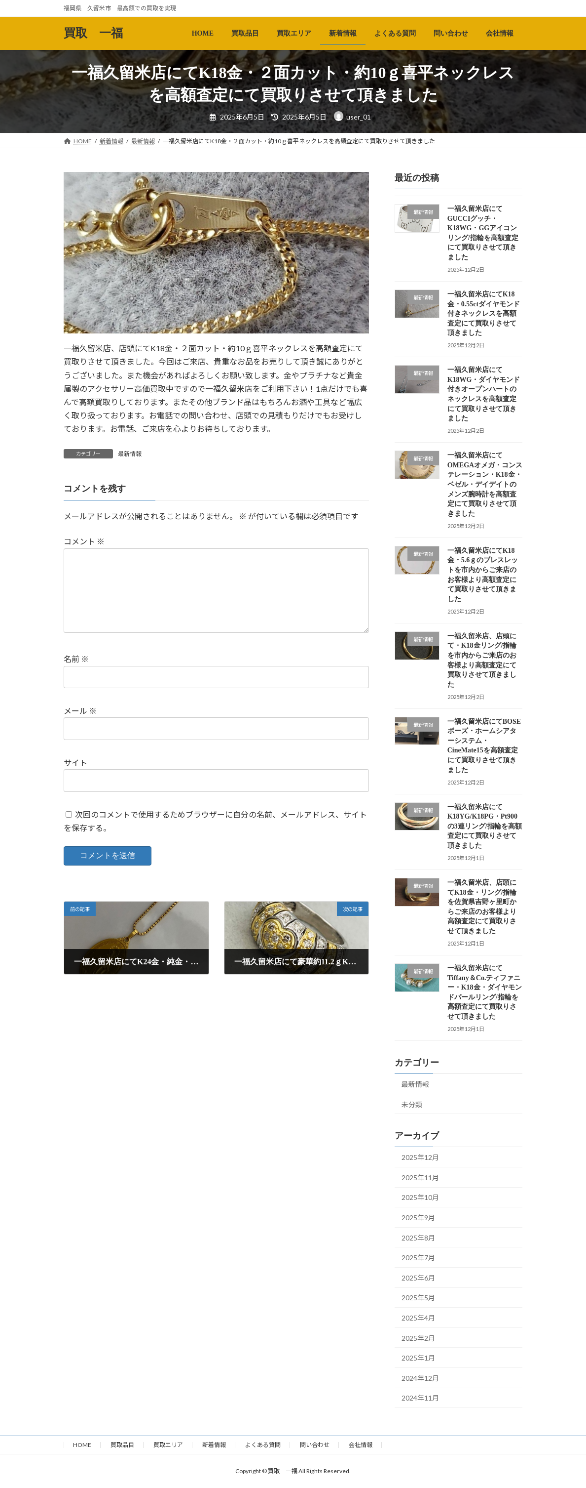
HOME (82, 1444)
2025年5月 (418, 1297)
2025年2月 (418, 1337)
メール (80, 710)
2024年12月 (420, 1378)
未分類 (412, 1104)
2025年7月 (418, 1257)
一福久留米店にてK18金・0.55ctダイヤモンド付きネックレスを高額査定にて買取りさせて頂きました (483, 313)
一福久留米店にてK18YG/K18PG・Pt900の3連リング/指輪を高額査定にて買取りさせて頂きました (484, 826)
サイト (75, 762)
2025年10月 (420, 1197)
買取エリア (168, 1444)
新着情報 (214, 1444)
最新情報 (130, 453)
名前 (76, 658)
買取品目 (122, 1444)
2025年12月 (420, 1157)
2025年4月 (418, 1318)
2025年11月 (420, 1177)
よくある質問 (263, 1444)
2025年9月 (418, 1217)
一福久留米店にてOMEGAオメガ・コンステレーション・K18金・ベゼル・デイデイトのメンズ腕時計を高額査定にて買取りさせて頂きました (484, 484)
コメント (84, 541)
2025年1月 (418, 1358)
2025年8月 (418, 1238)
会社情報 (360, 1444)
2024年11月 (420, 1398)
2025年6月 (418, 1278)
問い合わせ (315, 1444)
